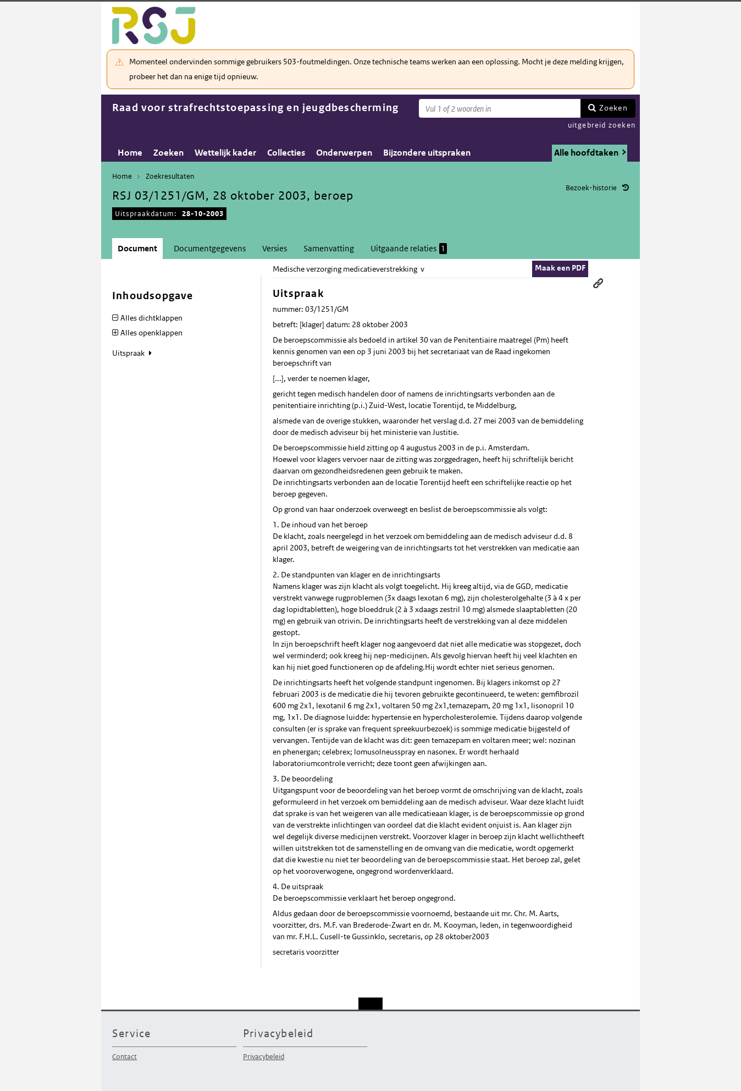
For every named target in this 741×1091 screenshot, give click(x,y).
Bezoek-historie (591, 187)
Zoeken (613, 108)
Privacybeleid (263, 1056)
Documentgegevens (210, 248)
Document (137, 248)
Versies (274, 248)
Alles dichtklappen (151, 318)
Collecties (286, 152)
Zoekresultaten (170, 176)
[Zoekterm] (499, 108)
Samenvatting (328, 248)
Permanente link (598, 283)
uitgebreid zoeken (601, 125)
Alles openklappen (151, 333)
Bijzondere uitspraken (427, 152)
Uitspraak (129, 353)
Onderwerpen (344, 152)
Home (130, 152)
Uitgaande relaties (408, 248)
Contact (124, 1056)
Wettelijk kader (225, 152)
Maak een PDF (560, 268)
